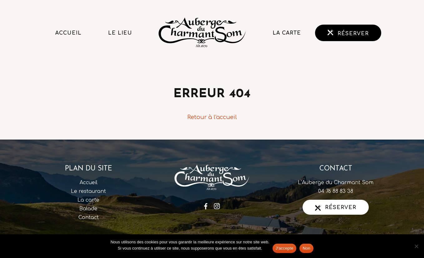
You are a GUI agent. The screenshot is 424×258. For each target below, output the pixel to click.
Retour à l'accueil (212, 117)
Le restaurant (88, 191)
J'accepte (284, 248)
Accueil (68, 33)
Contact (88, 217)
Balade (88, 209)
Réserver (348, 33)
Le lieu (120, 33)
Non (306, 248)
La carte (287, 33)
